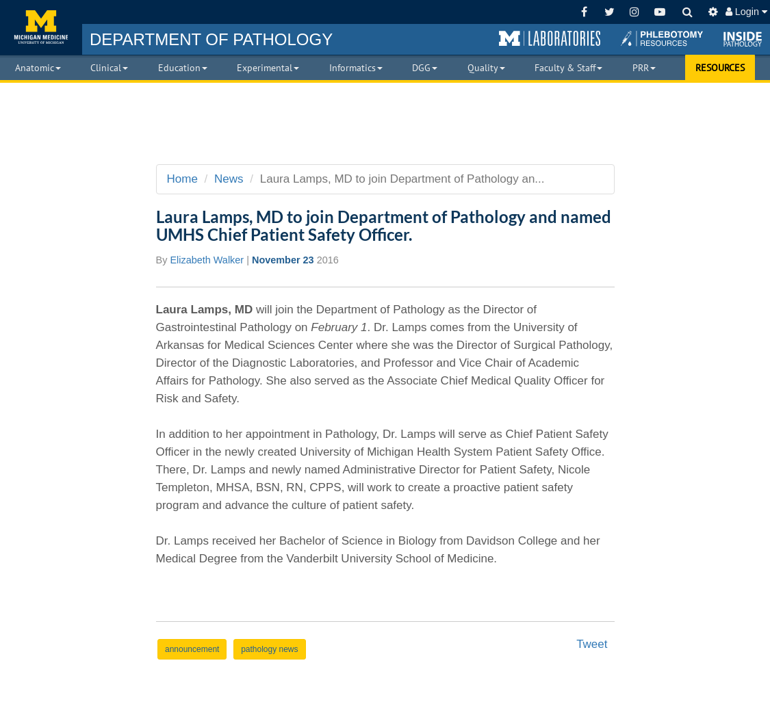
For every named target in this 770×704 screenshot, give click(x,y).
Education (182, 68)
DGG (424, 68)
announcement (192, 649)
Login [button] (746, 11)
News (229, 178)
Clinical (109, 68)
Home (182, 178)
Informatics (356, 68)
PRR (644, 68)
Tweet (591, 644)
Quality (486, 68)
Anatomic (38, 68)
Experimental (268, 68)
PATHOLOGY (211, 39)
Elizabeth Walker (207, 260)
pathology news (269, 649)
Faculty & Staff (568, 68)
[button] (549, 39)
